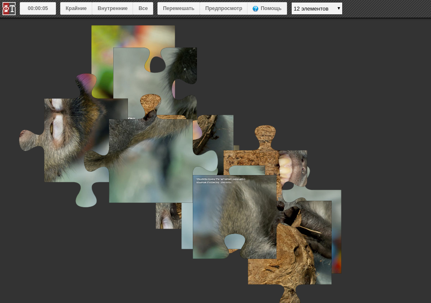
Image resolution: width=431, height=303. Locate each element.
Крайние (76, 8)
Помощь (271, 8)
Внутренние (113, 8)
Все (143, 8)
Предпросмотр (223, 8)
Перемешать (178, 8)
